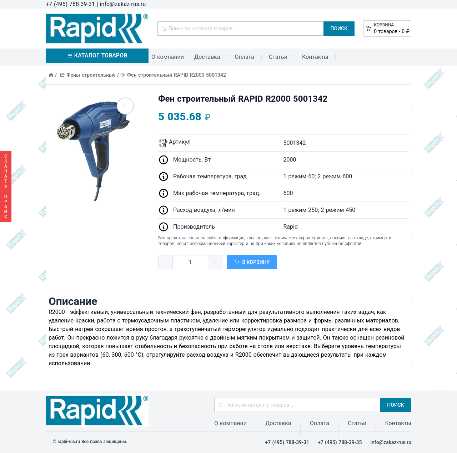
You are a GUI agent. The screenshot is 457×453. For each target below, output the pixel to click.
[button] (166, 262)
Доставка (207, 57)
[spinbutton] (190, 262)
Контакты (315, 57)
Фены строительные (91, 75)
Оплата (244, 57)
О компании (167, 57)
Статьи (278, 57)
